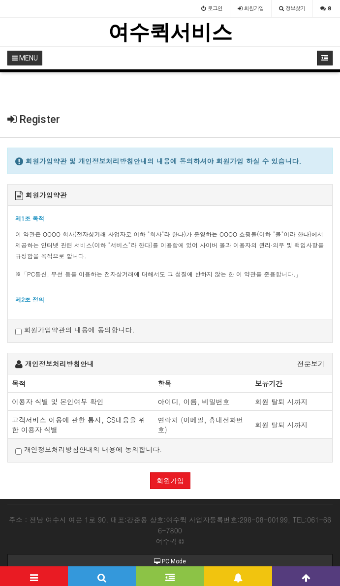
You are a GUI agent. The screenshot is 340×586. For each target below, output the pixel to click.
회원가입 (170, 481)
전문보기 (311, 364)
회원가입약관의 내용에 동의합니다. (74, 330)
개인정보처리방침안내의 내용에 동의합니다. (88, 449)
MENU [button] (25, 58)
